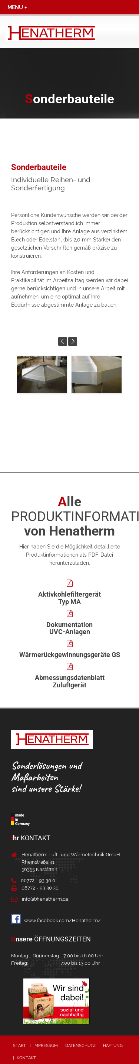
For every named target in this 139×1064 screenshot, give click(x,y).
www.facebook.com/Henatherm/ (56, 920)
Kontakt (26, 1057)
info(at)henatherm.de (45, 899)
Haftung (113, 1045)
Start (19, 1045)
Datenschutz (80, 1045)
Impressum (45, 1045)
